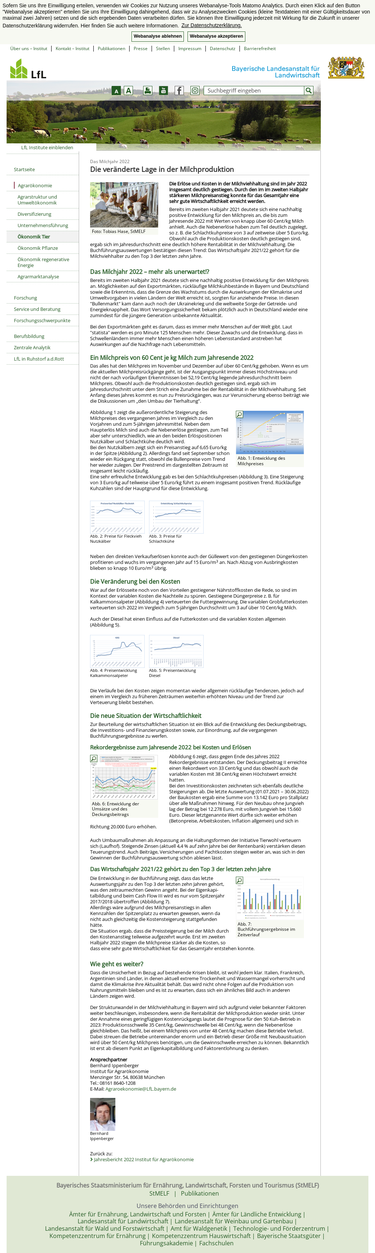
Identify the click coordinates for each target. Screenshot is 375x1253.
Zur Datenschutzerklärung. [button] (211, 25)
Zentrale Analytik (32, 347)
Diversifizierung (34, 214)
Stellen (163, 48)
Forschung (25, 297)
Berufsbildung (29, 336)
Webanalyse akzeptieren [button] (216, 36)
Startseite (24, 169)
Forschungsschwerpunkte (42, 320)
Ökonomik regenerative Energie (43, 262)
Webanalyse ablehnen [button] (158, 36)
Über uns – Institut (28, 48)
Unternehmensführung (43, 225)
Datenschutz (222, 48)
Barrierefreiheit (260, 48)
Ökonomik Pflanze (38, 248)
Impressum (189, 48)
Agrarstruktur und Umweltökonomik (37, 199)
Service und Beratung (37, 309)
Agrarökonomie (33, 185)
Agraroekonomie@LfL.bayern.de (140, 1088)
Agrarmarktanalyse (38, 276)
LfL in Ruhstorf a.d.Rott (39, 358)
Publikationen (111, 48)
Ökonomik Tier (34, 236)
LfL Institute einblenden (47, 147)
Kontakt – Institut (72, 48)
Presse (141, 48)
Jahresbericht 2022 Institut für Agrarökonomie (144, 1159)
